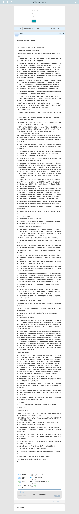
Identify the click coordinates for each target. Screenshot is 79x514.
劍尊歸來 (56, 36)
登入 (34, 21)
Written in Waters (39, 2)
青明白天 (61, 36)
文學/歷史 (52, 36)
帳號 (32, 8)
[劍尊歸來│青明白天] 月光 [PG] (26, 40)
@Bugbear (32, 477)
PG (63, 36)
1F (18, 43)
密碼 (32, 13)
